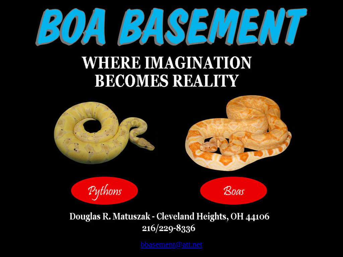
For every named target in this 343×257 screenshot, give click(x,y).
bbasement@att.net (171, 244)
